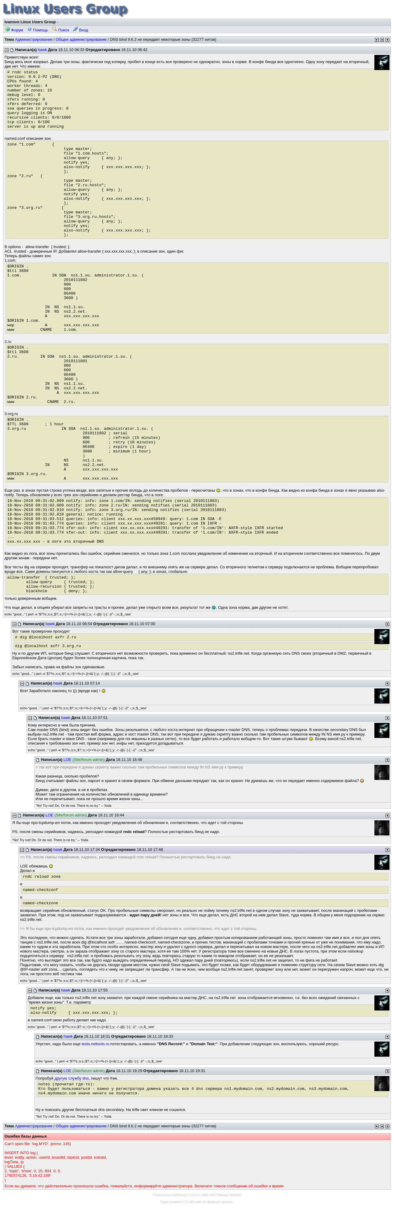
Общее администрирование (81, 39)
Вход (80, 30)
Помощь (37, 30)
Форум (14, 30)
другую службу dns (71, 1078)
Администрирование (34, 39)
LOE (67, 759)
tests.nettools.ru (95, 1044)
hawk (42, 49)
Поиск (60, 30)
